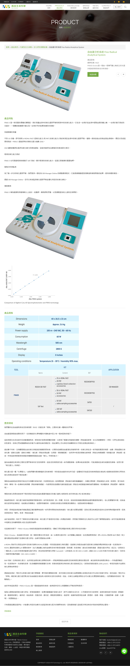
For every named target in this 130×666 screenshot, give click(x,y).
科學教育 (20, 2)
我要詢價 (93, 74)
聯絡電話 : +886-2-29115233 (109, 642)
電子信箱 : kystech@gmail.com (110, 640)
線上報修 (118, 7)
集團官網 (6, 2)
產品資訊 (14, 47)
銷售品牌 (52, 639)
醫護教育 (35, 2)
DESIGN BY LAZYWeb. (85, 663)
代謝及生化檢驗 (26, 47)
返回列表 (65, 622)
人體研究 (28, 2)
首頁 (61, 27)
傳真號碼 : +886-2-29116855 (109, 645)
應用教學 (39, 647)
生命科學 (13, 2)
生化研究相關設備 (40, 47)
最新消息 (52, 643)
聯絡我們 (52, 647)
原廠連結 (7, 611)
